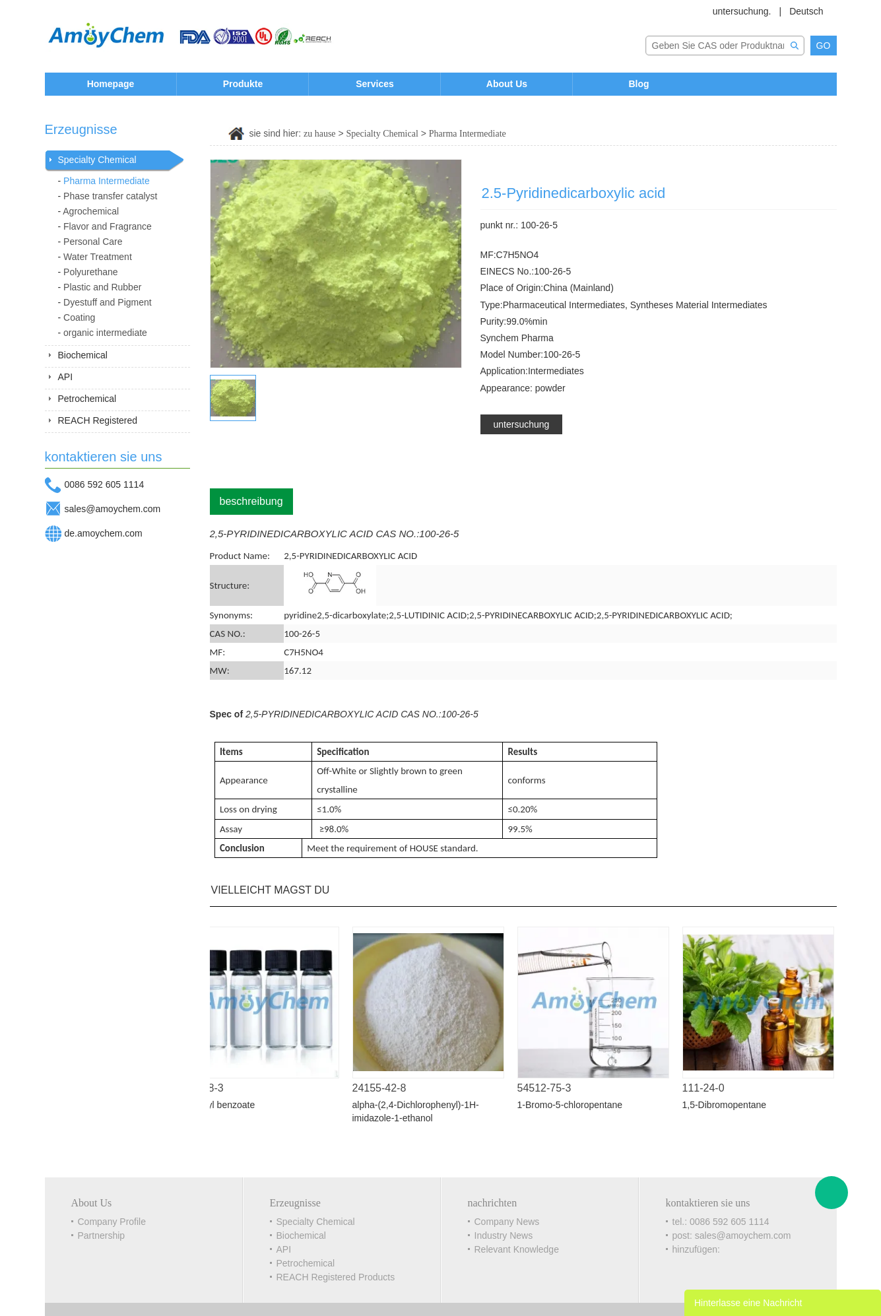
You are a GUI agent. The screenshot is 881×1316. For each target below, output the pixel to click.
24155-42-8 (384, 1088)
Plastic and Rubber (102, 287)
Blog (638, 84)
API (65, 377)
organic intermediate (105, 332)
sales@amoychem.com (113, 509)
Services (375, 84)
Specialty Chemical (97, 159)
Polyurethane (90, 272)
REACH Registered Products (336, 1277)
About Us (506, 84)
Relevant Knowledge (516, 1249)
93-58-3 (210, 1088)
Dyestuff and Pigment (107, 302)
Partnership (101, 1235)
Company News (507, 1221)
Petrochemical (87, 398)
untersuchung (522, 424)
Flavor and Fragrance (107, 226)
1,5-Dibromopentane (729, 1105)
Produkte (243, 84)
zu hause (320, 134)
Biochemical (83, 355)
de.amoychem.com (104, 533)
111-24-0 (708, 1088)
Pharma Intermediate (106, 181)
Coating (79, 317)
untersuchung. (742, 11)
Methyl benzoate (226, 1105)
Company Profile (112, 1221)
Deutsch (806, 11)
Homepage (111, 84)
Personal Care (93, 241)
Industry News (503, 1235)
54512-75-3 (549, 1088)
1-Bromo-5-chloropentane (575, 1105)
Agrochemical (91, 211)
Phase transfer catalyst (110, 196)
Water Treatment (97, 256)
